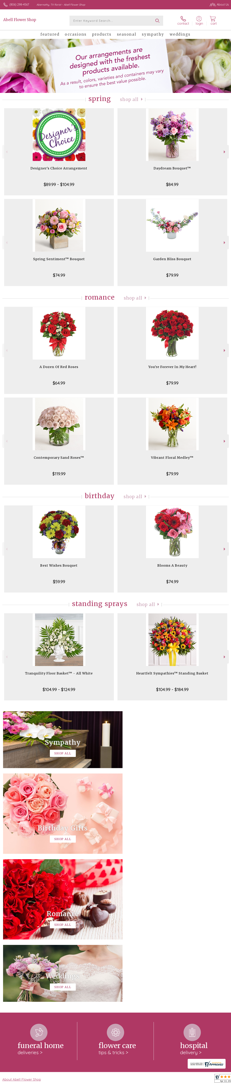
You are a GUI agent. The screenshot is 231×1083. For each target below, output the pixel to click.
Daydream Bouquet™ (172, 168)
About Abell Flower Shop (21, 931)
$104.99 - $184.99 (172, 689)
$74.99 (59, 275)
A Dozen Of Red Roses (59, 367)
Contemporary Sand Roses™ (59, 458)
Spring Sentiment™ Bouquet (59, 259)
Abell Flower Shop (19, 19)
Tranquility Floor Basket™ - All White (59, 673)
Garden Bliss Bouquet (172, 259)
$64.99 (59, 383)
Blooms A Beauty (172, 565)
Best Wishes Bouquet (59, 565)
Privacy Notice (167, 1079)
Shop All (129, 99)
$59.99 (59, 581)
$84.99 (172, 184)
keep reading (142, 938)
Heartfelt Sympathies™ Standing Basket (172, 673)
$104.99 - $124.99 (59, 689)
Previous (6, 152)
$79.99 (172, 275)
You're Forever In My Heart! (172, 367)
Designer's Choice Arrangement (58, 168)
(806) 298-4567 (19, 4)
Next (225, 152)
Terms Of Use (146, 1079)
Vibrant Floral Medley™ (172, 458)
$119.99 (59, 473)
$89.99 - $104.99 (59, 184)
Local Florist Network (193, 1079)
